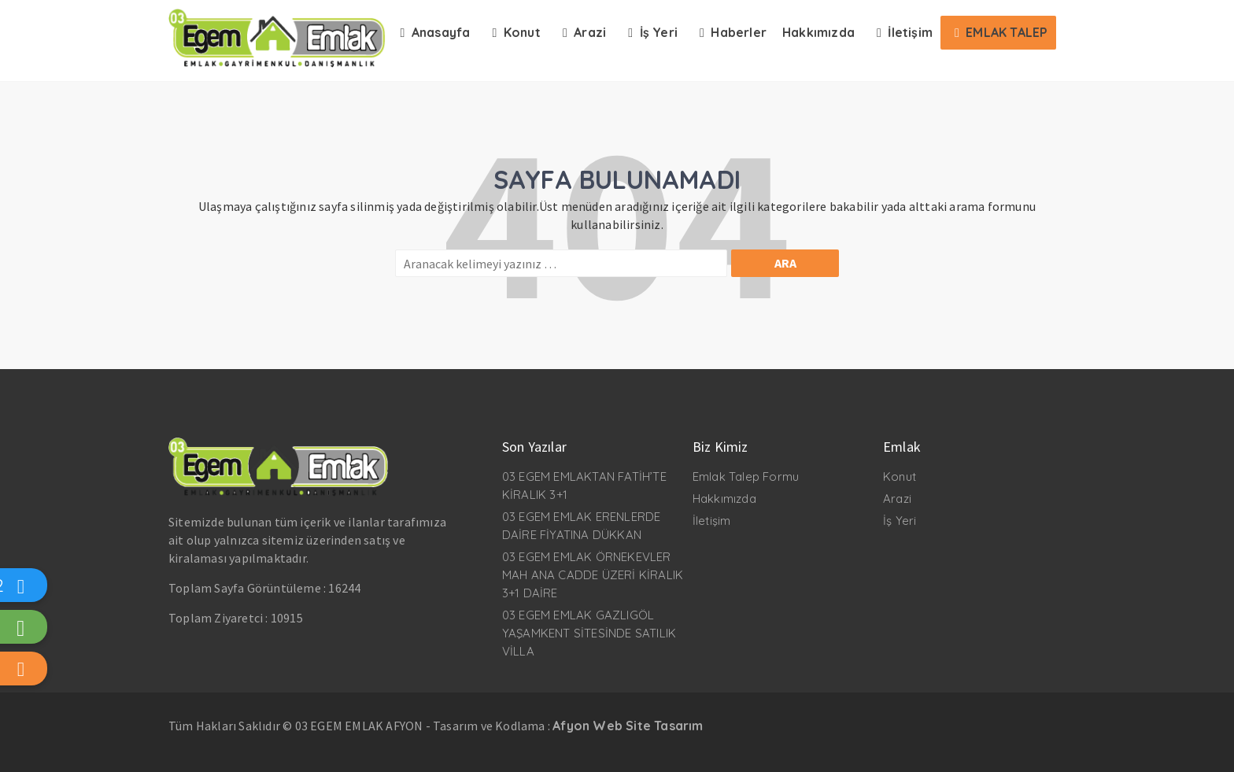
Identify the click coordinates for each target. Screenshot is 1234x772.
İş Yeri (899, 520)
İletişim (712, 520)
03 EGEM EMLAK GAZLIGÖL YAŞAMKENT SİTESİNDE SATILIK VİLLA (589, 633)
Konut (899, 476)
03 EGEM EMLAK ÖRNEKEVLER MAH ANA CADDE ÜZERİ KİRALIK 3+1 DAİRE (592, 574)
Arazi (897, 498)
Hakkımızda (724, 498)
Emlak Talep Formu (746, 476)
